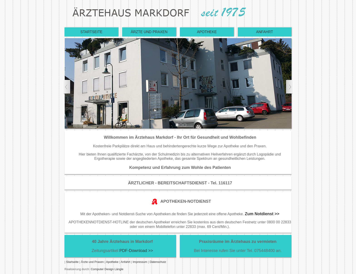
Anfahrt (125, 262)
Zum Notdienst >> (262, 214)
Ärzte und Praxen (92, 262)
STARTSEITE (91, 32)
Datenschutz (158, 262)
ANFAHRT (264, 32)
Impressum (140, 262)
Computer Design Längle (107, 269)
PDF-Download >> (136, 250)
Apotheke (112, 262)
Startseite (72, 262)
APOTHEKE (207, 32)
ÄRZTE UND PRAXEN (149, 32)
